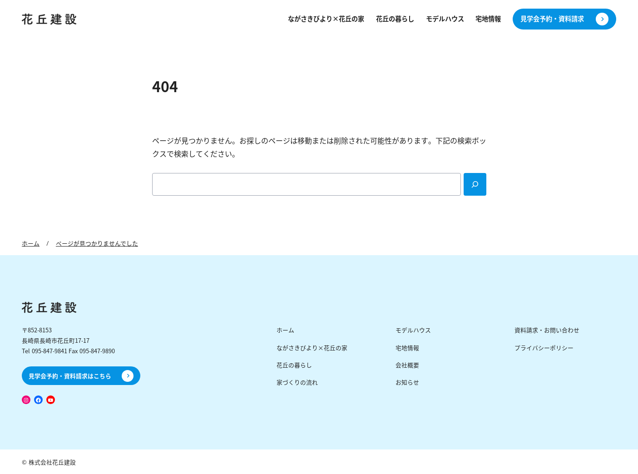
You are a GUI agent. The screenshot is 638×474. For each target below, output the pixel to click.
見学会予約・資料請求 (552, 18)
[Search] (475, 184)
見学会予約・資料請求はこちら (70, 375)
